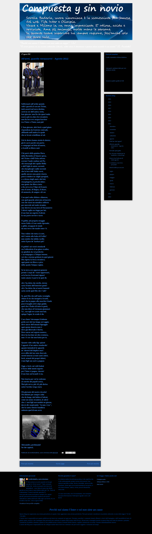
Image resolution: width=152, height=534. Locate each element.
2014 (109, 118)
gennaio (112, 190)
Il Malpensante (101, 479)
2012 (109, 124)
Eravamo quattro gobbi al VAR (115, 81)
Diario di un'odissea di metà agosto (116, 159)
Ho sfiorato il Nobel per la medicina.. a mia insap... (117, 154)
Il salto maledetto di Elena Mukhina (116, 57)
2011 (109, 194)
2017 (109, 108)
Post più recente (27, 464)
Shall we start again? (115, 141)
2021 (109, 99)
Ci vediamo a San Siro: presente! (116, 164)
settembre (113, 136)
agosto (112, 139)
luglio (111, 171)
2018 (109, 105)
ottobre (112, 133)
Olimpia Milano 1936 (103, 482)
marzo (112, 184)
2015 (109, 114)
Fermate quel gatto (115, 151)
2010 (109, 197)
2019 (109, 102)
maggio (112, 177)
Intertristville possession (116, 167)
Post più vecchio (93, 464)
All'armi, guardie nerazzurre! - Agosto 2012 (116, 146)
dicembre (113, 126)
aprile (111, 181)
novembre (113, 129)
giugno (112, 174)
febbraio (112, 187)
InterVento (100, 484)
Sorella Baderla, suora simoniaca (38, 479)
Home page (60, 464)
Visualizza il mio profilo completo (29, 503)
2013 (109, 121)
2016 (109, 111)
